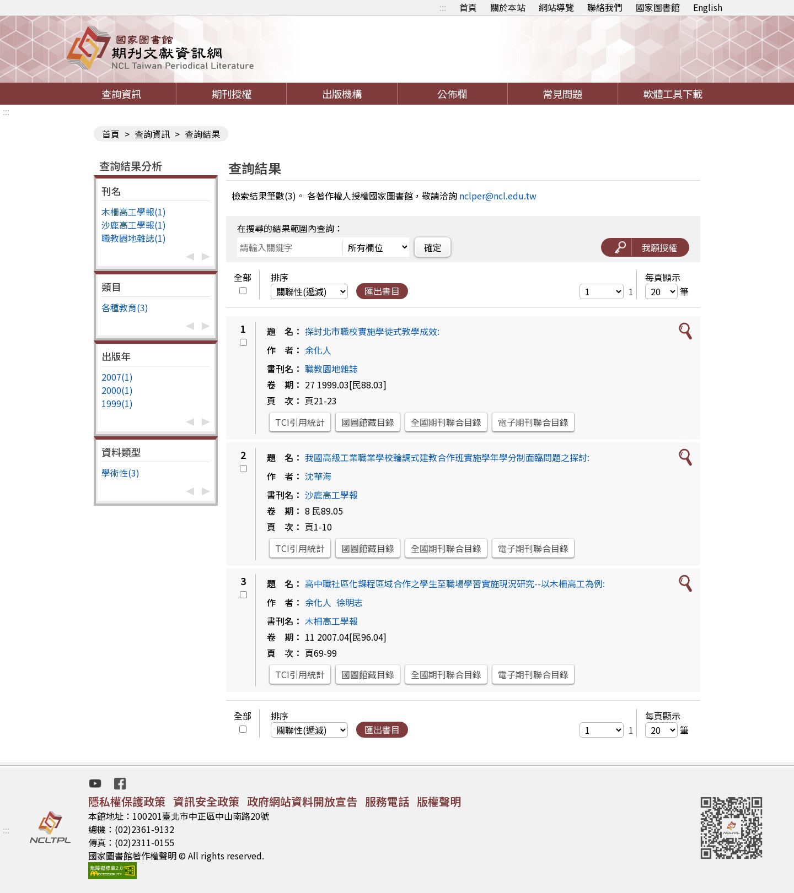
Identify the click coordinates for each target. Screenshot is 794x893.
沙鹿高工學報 (331, 494)
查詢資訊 (121, 93)
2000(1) (117, 390)
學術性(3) (120, 472)
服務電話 (387, 801)
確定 (433, 247)
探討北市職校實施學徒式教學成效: (372, 331)
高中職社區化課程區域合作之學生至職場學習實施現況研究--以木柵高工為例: (455, 583)
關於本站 (507, 7)
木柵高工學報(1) (133, 211)
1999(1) (117, 403)
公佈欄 (452, 93)
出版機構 (342, 93)
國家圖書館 (658, 7)
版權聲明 (439, 801)
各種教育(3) (124, 307)
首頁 (468, 7)
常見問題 (562, 93)
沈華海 (318, 476)
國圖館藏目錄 (367, 422)
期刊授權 (231, 93)
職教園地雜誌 (331, 368)
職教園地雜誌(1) (133, 238)
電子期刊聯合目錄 (533, 422)
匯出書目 (382, 290)
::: (442, 7)
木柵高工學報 (331, 620)
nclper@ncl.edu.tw (498, 195)
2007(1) (117, 376)
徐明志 (349, 602)
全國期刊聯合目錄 (446, 422)
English (707, 7)
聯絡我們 (605, 7)
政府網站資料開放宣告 (302, 801)
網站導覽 (556, 7)
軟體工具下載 (672, 93)
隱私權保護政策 (126, 801)
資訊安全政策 (206, 801)
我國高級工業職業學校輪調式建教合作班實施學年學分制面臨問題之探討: (447, 457)
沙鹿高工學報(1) (133, 224)
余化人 (318, 349)
